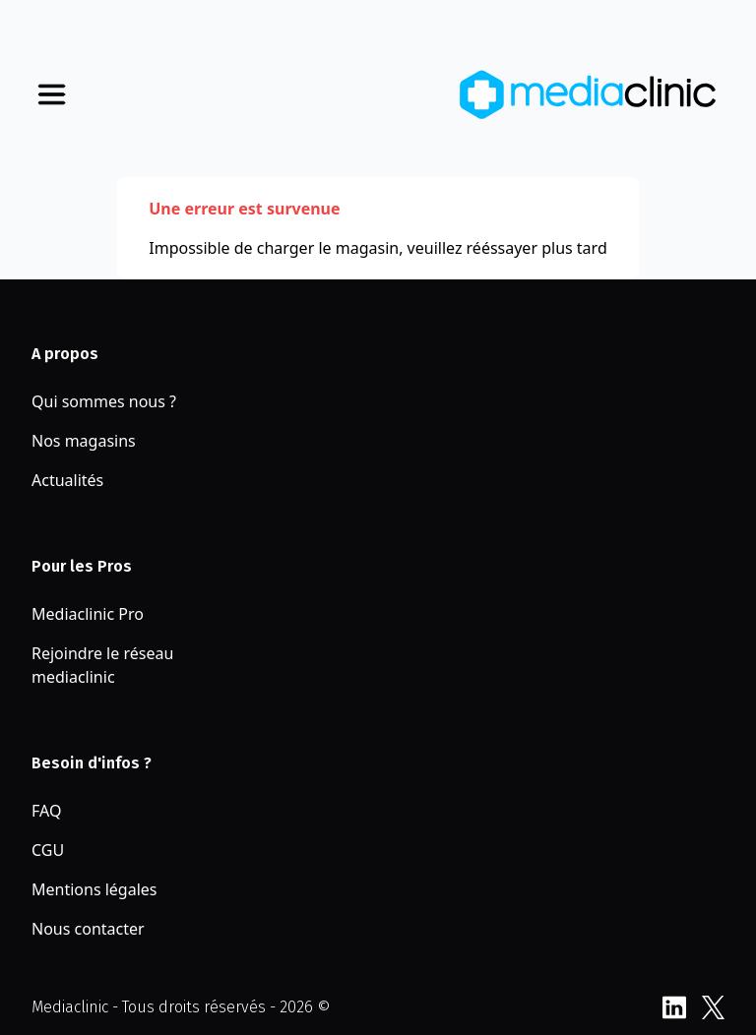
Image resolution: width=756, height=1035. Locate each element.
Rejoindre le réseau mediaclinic (102, 665)
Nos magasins (84, 441)
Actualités (67, 480)
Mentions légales (95, 889)
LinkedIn (673, 1007)
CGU (48, 850)
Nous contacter (88, 929)
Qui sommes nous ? (104, 401)
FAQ (46, 811)
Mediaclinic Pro (88, 614)
